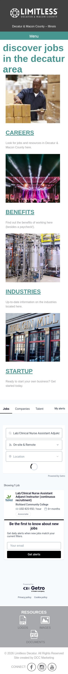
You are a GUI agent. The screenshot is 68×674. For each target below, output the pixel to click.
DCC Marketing (44, 657)
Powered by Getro (56, 476)
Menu (33, 36)
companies (22, 409)
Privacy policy (24, 597)
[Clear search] (57, 433)
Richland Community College (32, 504)
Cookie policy (40, 597)
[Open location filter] (57, 456)
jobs (6, 409)
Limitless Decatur (26, 653)
